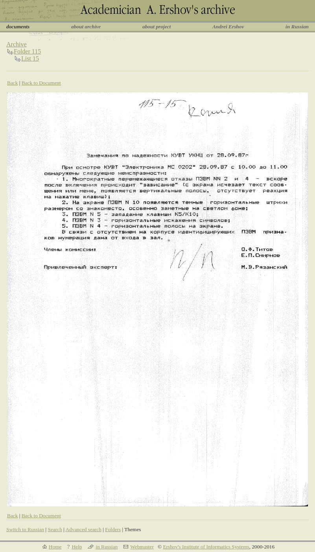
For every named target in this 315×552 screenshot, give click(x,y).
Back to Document (41, 83)
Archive (16, 44)
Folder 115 (27, 51)
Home (55, 547)
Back (12, 83)
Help (77, 547)
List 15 (30, 58)
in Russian (297, 27)
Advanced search (83, 529)
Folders (113, 529)
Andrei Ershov (228, 27)
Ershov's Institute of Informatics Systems (206, 547)
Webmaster (142, 547)
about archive (86, 27)
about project (156, 27)
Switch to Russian (25, 529)
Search (55, 529)
